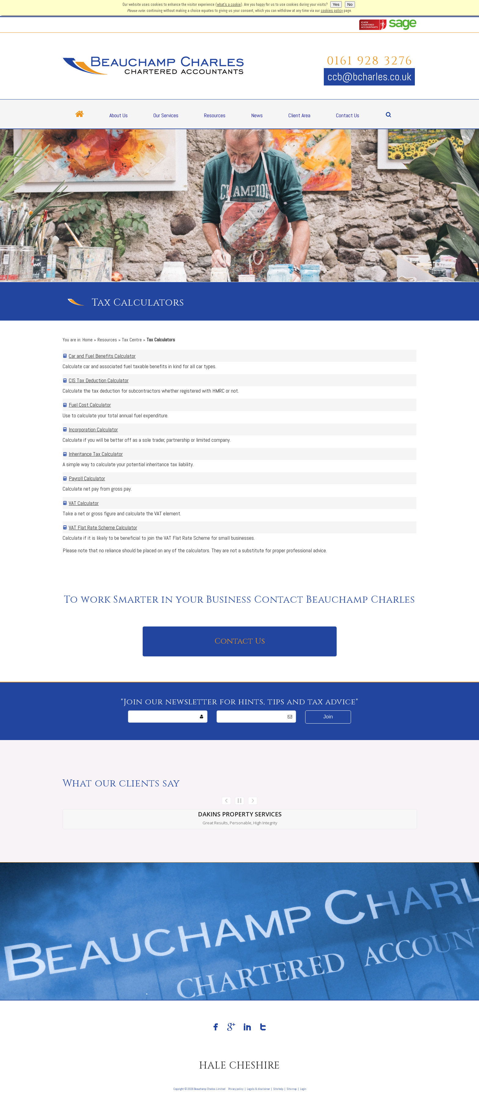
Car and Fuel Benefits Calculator (102, 355)
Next (252, 801)
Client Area (299, 115)
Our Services (165, 115)
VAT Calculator (84, 502)
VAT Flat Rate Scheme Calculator (103, 527)
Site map (292, 1089)
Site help (278, 1089)
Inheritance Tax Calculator (96, 453)
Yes (336, 4)
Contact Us (347, 115)
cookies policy (332, 10)
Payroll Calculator (87, 478)
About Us (118, 115)
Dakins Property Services (240, 814)
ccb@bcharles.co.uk (369, 76)
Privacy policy (235, 1089)
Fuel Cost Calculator (90, 404)
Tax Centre (132, 339)
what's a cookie (229, 4)
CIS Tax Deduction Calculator (99, 380)
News (257, 115)
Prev (226, 801)
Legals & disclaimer (258, 1089)
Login (303, 1089)
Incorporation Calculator (93, 429)
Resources (214, 115)
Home (87, 339)
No (350, 4)
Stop (239, 801)
